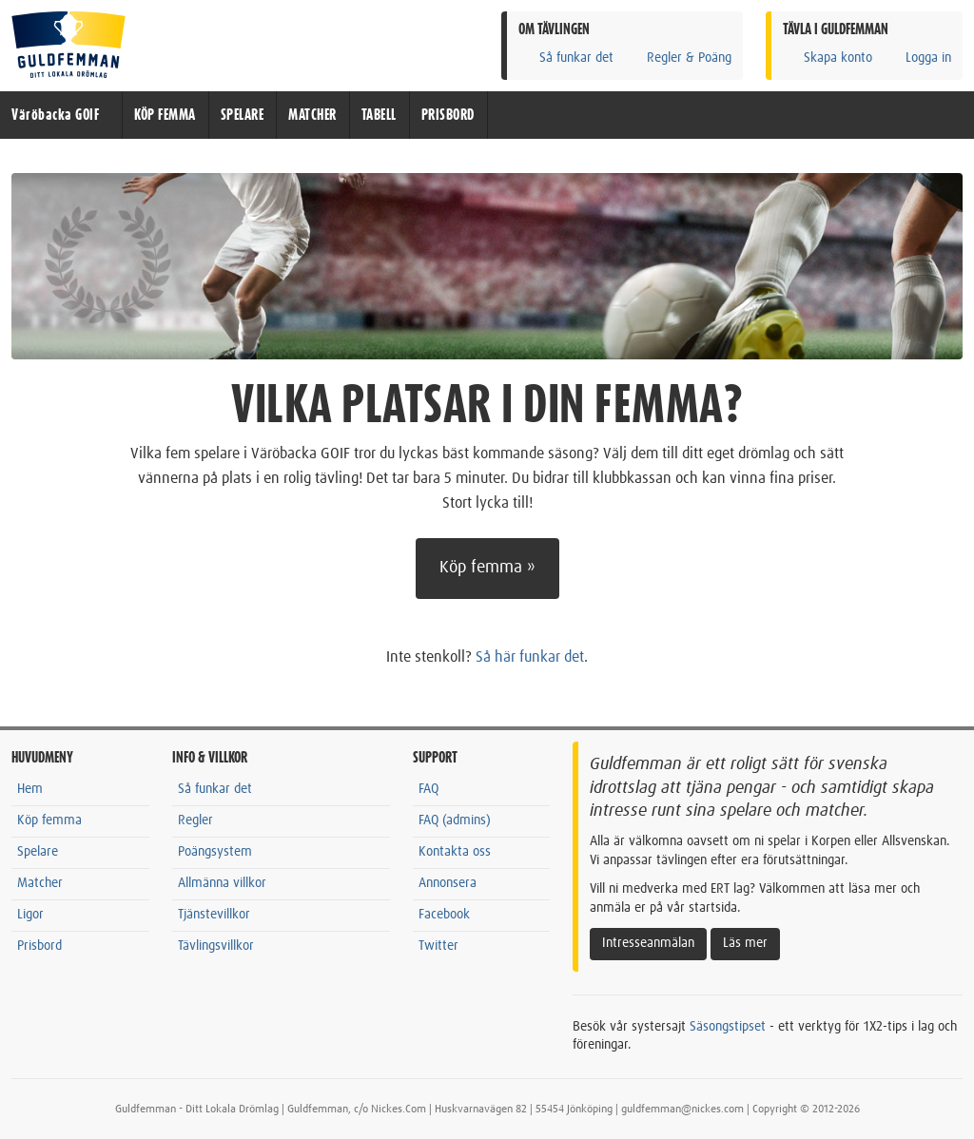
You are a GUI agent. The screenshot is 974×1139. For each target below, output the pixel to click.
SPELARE (242, 115)
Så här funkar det (530, 657)
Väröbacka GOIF (55, 115)
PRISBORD (448, 115)
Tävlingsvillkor (216, 946)
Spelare (37, 852)
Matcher (40, 883)
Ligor (30, 914)
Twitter (438, 946)
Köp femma (49, 820)
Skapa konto (827, 57)
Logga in (918, 57)
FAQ (428, 789)
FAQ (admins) (455, 820)
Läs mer (745, 943)
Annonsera (448, 883)
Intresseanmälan (648, 943)
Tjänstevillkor (214, 914)
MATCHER (312, 115)
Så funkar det (566, 57)
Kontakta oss (455, 852)
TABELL (379, 115)
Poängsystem (215, 852)
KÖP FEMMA (165, 115)
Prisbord (39, 946)
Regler (195, 820)
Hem (30, 789)
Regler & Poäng (678, 57)
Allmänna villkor (222, 883)
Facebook (444, 914)
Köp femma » (487, 567)
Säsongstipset (728, 1026)
